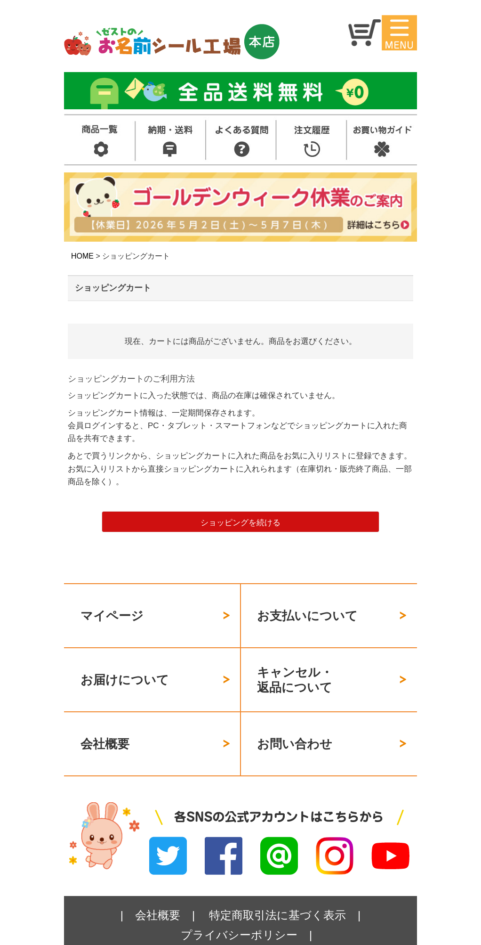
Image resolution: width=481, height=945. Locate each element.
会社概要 (104, 716)
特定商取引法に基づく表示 (277, 882)
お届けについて (124, 663)
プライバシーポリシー (239, 902)
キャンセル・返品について (295, 663)
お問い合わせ (294, 716)
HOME (82, 256)
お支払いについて (307, 610)
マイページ (112, 610)
